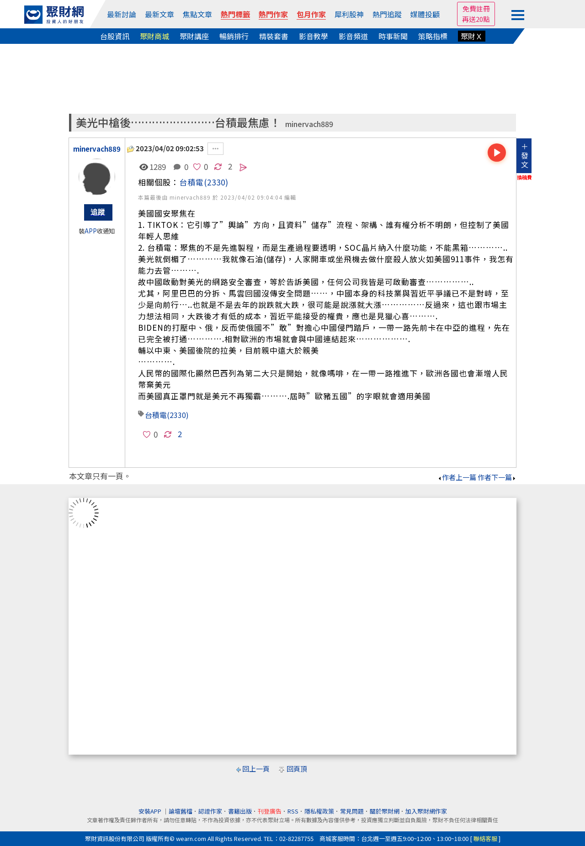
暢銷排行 (234, 36)
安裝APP (150, 811)
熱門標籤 (235, 14)
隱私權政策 (319, 811)
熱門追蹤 (387, 14)
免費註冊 (476, 8)
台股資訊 (114, 36)
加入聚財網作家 (426, 811)
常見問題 (352, 811)
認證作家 (210, 811)
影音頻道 (353, 36)
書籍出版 (240, 811)
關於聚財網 (384, 811)
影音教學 (313, 36)
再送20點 (476, 19)
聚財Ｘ (472, 36)
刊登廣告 (270, 811)
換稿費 (524, 177)
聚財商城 (154, 36)
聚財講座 (194, 36)
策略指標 (432, 36)
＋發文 (524, 155)
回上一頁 (256, 768)
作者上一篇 (456, 477)
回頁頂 (297, 768)
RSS (292, 811)
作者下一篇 (497, 477)
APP (91, 231)
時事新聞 (393, 36)
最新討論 (121, 14)
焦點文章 (197, 14)
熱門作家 (273, 14)
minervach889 (309, 124)
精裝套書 (273, 36)
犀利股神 (349, 14)
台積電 (191, 182)
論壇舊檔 (180, 811)
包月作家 (311, 14)
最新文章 (159, 14)
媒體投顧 (425, 14)
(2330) (216, 182)
